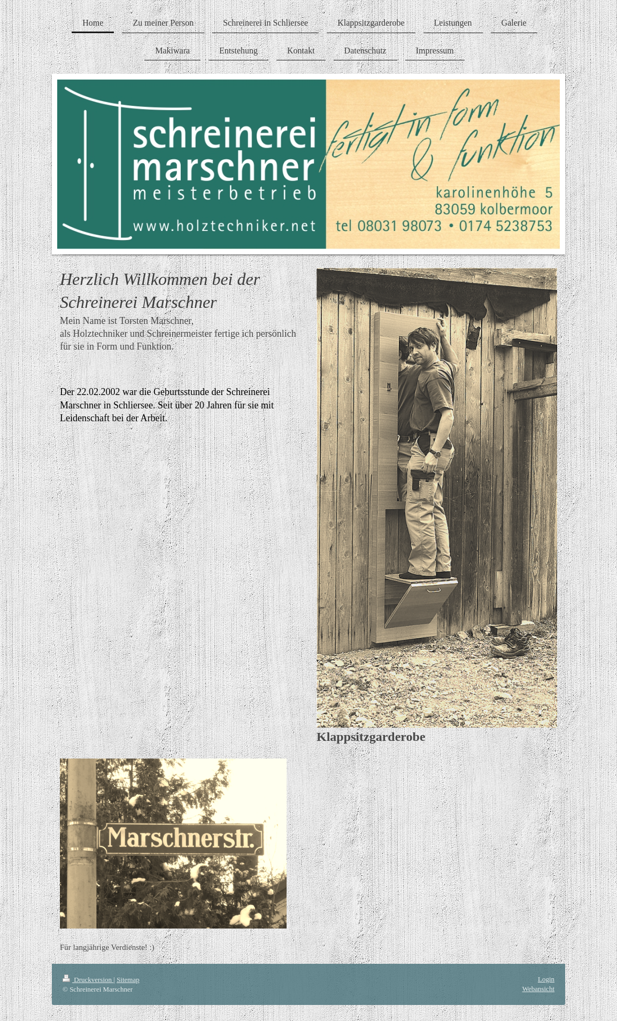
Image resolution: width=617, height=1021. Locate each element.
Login (546, 979)
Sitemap (128, 980)
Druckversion (88, 980)
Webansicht (538, 989)
